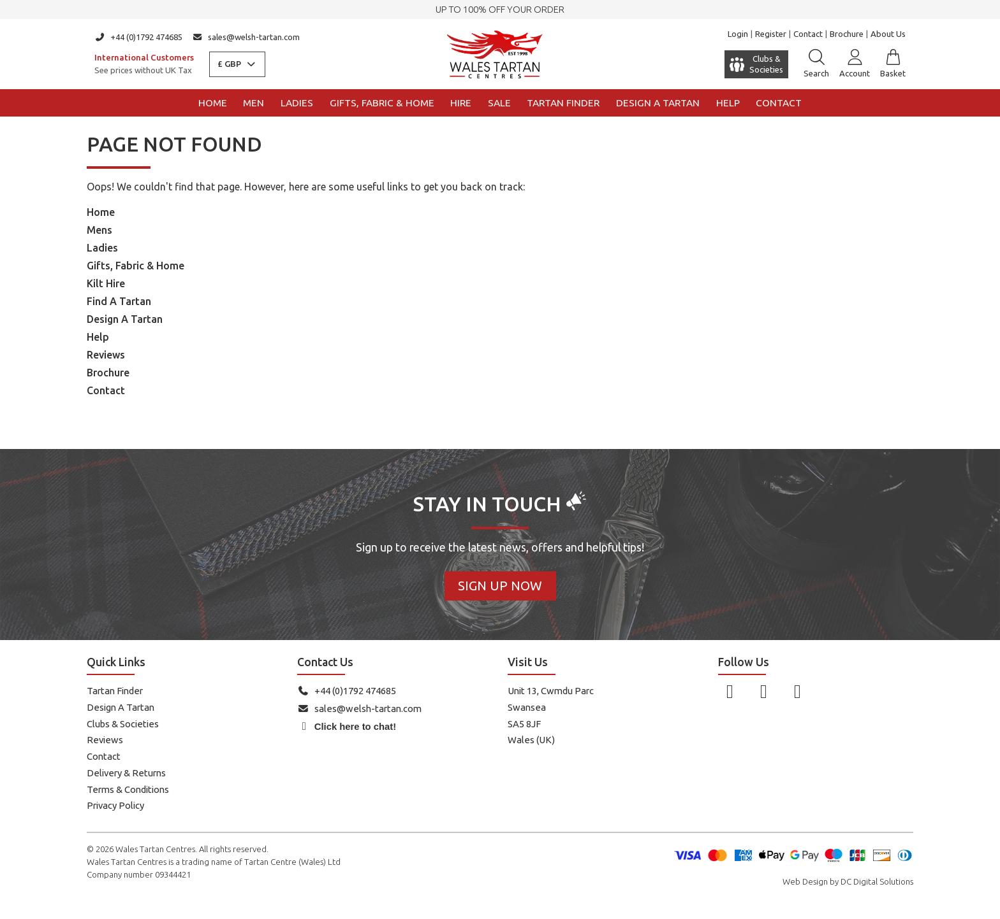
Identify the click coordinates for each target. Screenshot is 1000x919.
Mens (99, 230)
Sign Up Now (500, 585)
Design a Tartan (658, 102)
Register (770, 33)
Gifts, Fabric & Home (382, 102)
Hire (460, 102)
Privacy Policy (115, 805)
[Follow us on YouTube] (797, 691)
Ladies (297, 102)
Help (728, 102)
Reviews (106, 354)
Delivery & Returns (126, 772)
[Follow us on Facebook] (730, 691)
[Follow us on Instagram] (764, 691)
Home (212, 102)
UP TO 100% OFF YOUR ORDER (500, 9)
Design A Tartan (125, 319)
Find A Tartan (119, 301)
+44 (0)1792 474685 (138, 36)
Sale (499, 102)
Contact (808, 33)
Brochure (847, 33)
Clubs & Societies (123, 723)
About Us (888, 33)
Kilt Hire (106, 283)
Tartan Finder (563, 102)
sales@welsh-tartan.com (246, 36)
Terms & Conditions (128, 789)
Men (253, 102)
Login (738, 33)
